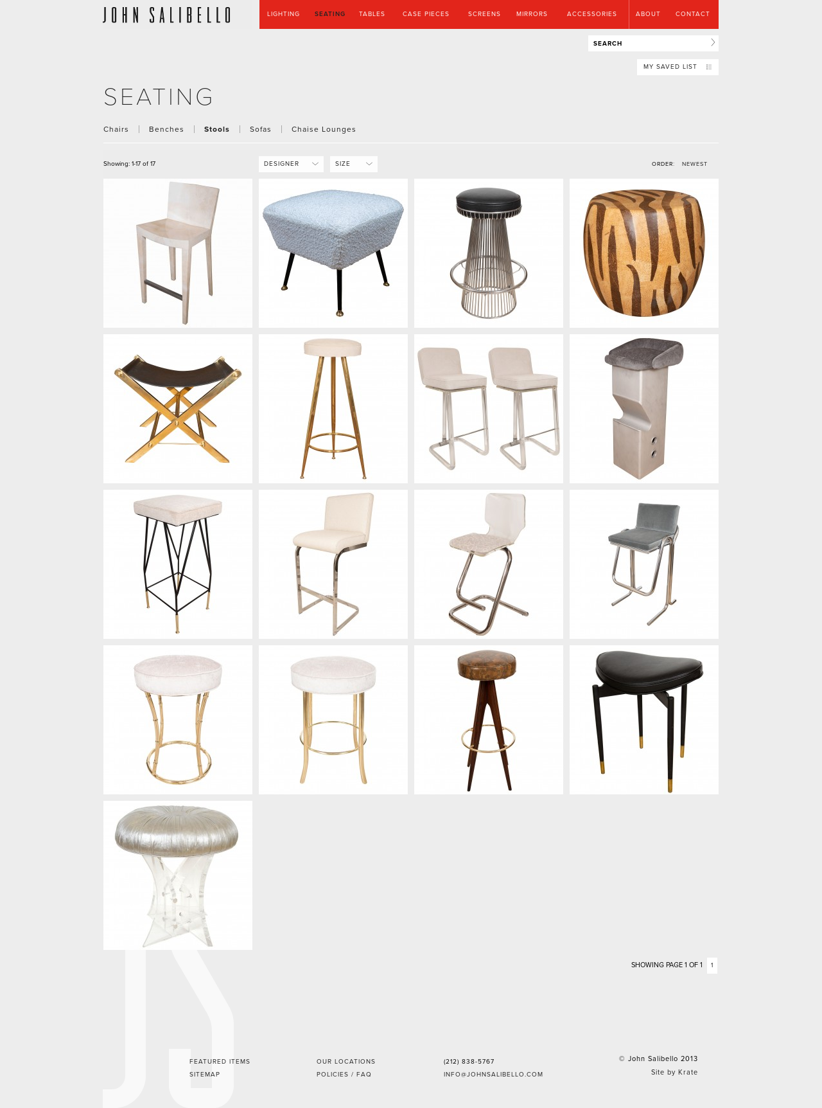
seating (159, 97)
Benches (166, 129)
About (648, 14)
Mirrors (532, 14)
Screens (484, 14)
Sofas (261, 129)
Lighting (283, 14)
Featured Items (219, 1062)
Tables (372, 14)
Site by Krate (674, 1072)
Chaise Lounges (324, 129)
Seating (330, 14)
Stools (217, 129)
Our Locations (346, 1062)
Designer (287, 164)
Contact (693, 14)
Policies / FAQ (344, 1074)
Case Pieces (426, 14)
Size (349, 164)
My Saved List (677, 67)
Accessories (592, 14)
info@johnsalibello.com (493, 1074)
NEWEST (695, 164)
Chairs (116, 129)
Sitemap (204, 1074)
